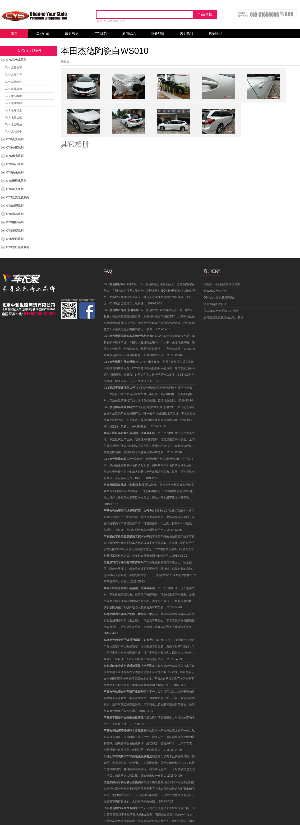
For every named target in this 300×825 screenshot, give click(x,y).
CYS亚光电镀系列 (17, 197)
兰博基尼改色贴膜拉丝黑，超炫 (223, 317)
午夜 (122, 21)
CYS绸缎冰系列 (16, 180)
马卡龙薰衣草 (13, 67)
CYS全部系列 (29, 50)
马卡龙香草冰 (13, 89)
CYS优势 (100, 33)
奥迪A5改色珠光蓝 (215, 291)
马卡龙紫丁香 (13, 74)
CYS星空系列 (14, 230)
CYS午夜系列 (14, 147)
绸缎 (116, 21)
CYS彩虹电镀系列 (17, 247)
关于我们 (186, 33)
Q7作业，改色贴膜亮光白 (219, 297)
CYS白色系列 (14, 172)
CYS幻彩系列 (14, 205)
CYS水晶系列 (14, 214)
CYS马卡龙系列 (16, 59)
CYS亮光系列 (14, 139)
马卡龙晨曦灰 (13, 124)
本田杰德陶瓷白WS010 (104, 51)
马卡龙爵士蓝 (13, 117)
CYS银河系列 (14, 239)
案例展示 (71, 33)
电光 (100, 21)
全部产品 (43, 33)
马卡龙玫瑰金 (13, 131)
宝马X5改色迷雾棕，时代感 (220, 310)
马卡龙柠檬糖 (13, 96)
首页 (14, 33)
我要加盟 (157, 33)
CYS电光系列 (14, 156)
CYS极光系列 (14, 189)
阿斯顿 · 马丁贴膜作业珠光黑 (221, 284)
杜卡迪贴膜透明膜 (214, 304)
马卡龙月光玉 (13, 110)
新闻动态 (129, 33)
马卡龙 (108, 21)
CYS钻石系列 (14, 164)
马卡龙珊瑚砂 (13, 82)
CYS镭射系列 (14, 222)
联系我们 (215, 33)
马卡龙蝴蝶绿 (13, 103)
